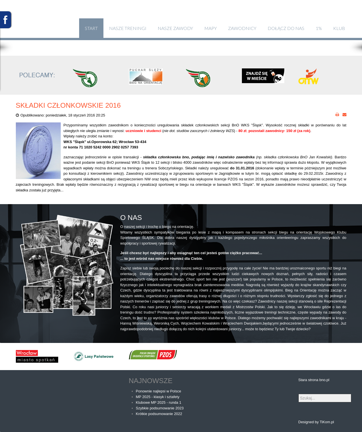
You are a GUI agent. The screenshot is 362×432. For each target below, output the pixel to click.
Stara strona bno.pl (314, 380)
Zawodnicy (242, 28)
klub (339, 28)
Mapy (210, 28)
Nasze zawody (175, 28)
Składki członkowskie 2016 (68, 105)
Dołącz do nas (286, 28)
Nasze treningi (127, 28)
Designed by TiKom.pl (316, 422)
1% (319, 28)
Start (91, 28)
